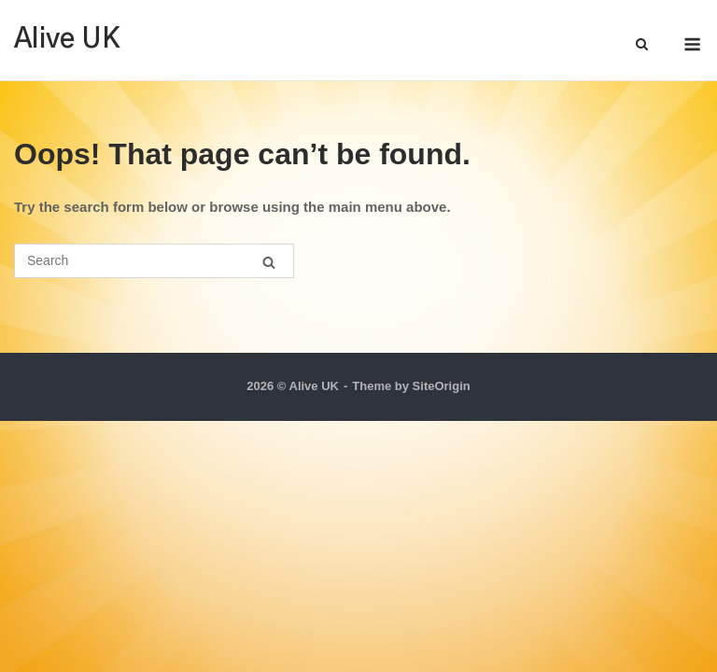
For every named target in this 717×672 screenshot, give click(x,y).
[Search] (269, 262)
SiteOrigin (442, 386)
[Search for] (154, 261)
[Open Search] (642, 45)
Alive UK (67, 39)
